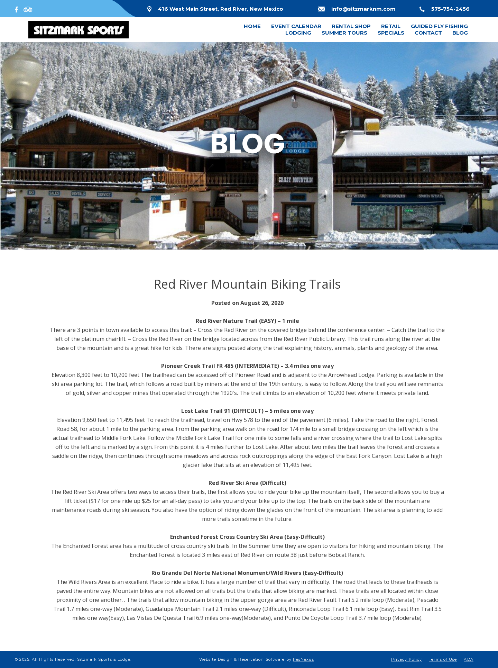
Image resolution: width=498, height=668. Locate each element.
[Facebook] (18, 8)
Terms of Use (443, 659)
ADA (468, 659)
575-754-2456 (450, 9)
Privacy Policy (406, 659)
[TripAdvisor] (28, 8)
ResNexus (303, 659)
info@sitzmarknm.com (363, 9)
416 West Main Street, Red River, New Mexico (220, 9)
